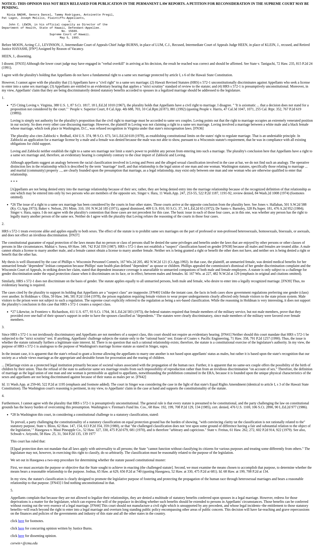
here (21, 526)
